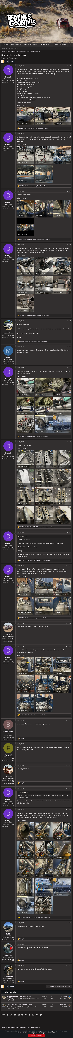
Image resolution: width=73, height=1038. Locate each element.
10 (18, 1008)
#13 (70, 720)
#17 (70, 809)
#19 (70, 944)
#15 (70, 765)
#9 (70, 532)
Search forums (13, 48)
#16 (70, 788)
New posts (4, 48)
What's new (15, 44)
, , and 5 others (34, 186)
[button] (20, 45)
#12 (70, 646)
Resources (43, 44)
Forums (5, 44)
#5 (70, 321)
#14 (70, 744)
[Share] (67, 66)
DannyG (5, 58)
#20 (70, 965)
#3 (70, 191)
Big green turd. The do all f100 (19, 997)
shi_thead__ (10, 999)
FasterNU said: (22, 792)
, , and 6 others (33, 618)
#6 (70, 346)
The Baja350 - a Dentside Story (19, 1005)
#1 (70, 66)
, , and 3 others (34, 239)
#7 (70, 368)
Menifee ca (11, 783)
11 (20, 1008)
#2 (70, 133)
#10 (70, 565)
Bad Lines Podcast (30, 44)
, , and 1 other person (35, 560)
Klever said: (21, 536)
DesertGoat (10, 1007)
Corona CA (11, 641)
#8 (70, 442)
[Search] (70, 45)
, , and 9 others (33, 128)
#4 (70, 244)
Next (11, 61)
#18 (70, 923)
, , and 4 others (33, 341)
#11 (70, 623)
